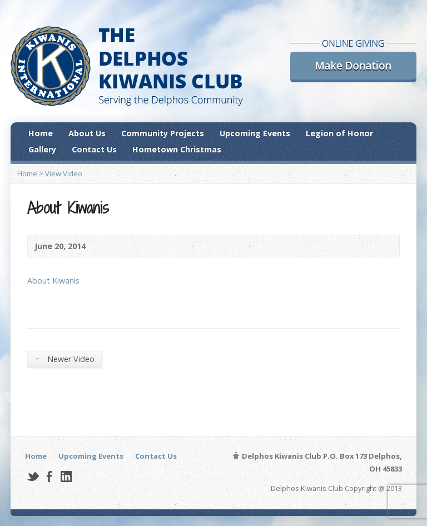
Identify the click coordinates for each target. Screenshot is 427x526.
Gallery (42, 149)
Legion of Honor (339, 133)
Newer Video (64, 358)
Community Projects (162, 133)
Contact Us (94, 149)
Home (40, 133)
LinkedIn (65, 476)
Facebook (49, 476)
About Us (87, 133)
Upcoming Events (255, 133)
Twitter (32, 476)
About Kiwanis (53, 280)
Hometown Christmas (176, 149)
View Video (63, 173)
